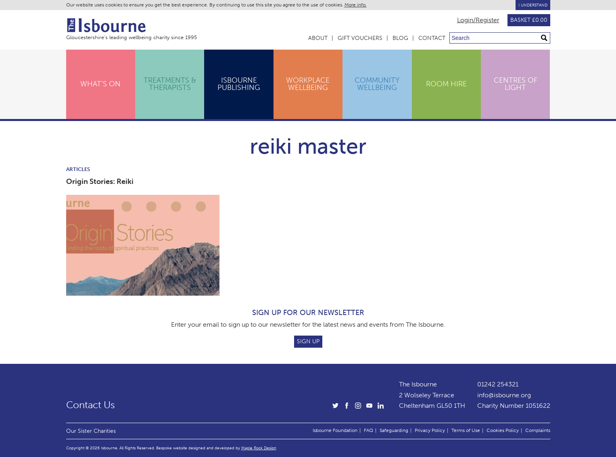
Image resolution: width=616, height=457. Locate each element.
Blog (400, 38)
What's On (100, 83)
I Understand (532, 5)
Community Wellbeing (377, 84)
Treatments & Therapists (170, 84)
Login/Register (478, 20)
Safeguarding (394, 430)
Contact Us (90, 405)
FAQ (368, 430)
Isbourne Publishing (238, 84)
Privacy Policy (430, 430)
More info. (356, 5)
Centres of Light (515, 84)
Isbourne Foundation (335, 430)
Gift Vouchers (360, 38)
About (318, 38)
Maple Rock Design (258, 448)
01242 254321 (497, 384)
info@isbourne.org (504, 395)
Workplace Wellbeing (308, 84)
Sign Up (308, 341)
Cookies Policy (503, 430)
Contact (431, 38)
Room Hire (446, 83)
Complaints (537, 430)
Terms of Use (465, 430)
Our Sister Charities (91, 430)
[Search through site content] (499, 38)
